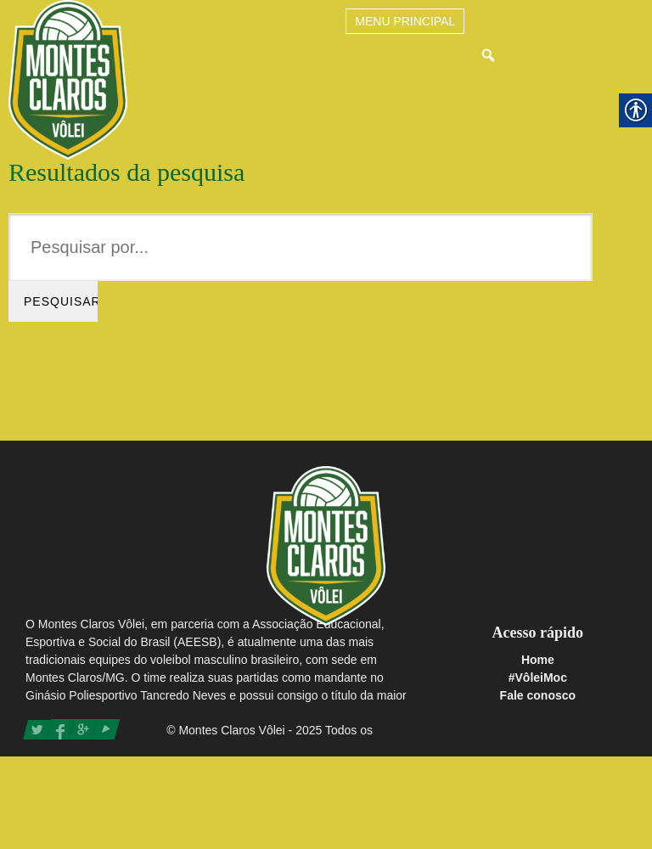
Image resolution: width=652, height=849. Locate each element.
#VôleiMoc (538, 677)
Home (537, 659)
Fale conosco (538, 695)
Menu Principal (405, 21)
